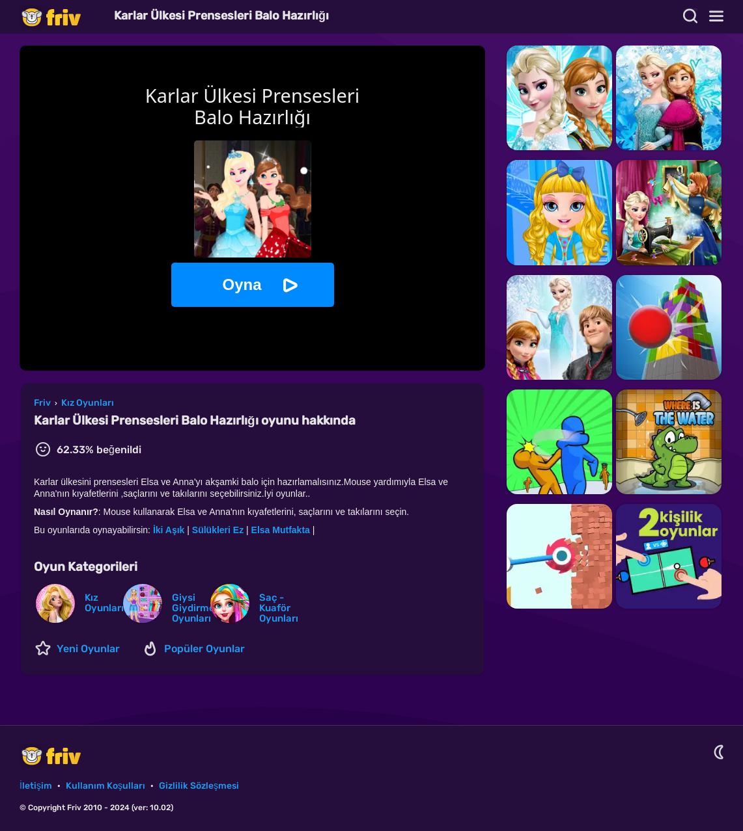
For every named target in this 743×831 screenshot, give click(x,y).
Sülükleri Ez (218, 530)
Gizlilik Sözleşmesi (199, 785)
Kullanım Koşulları (105, 785)
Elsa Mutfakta (280, 530)
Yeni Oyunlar (88, 648)
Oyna (241, 284)
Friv (62, 16)
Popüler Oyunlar (204, 648)
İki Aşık (170, 530)
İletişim (36, 785)
